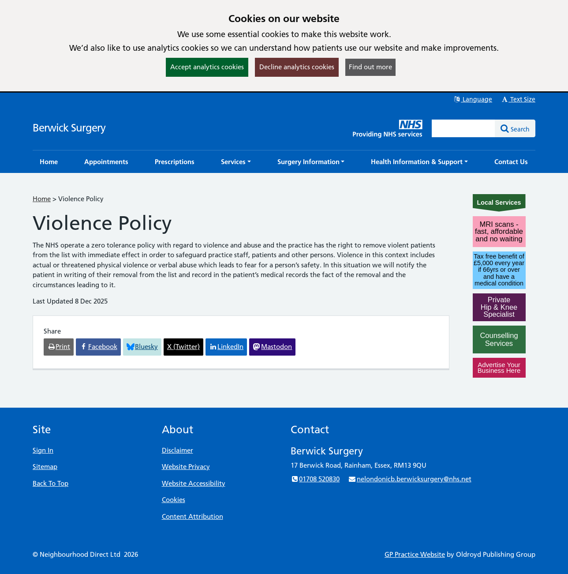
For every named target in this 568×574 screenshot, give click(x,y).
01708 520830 (315, 479)
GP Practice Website (415, 554)
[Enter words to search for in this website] (463, 128)
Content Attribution (192, 516)
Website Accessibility (193, 483)
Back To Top (50, 483)
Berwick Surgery (69, 127)
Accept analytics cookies (207, 67)
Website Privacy (186, 466)
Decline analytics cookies (296, 67)
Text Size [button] (518, 99)
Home (42, 199)
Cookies (173, 499)
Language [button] (472, 99)
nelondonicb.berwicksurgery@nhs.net (409, 479)
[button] (236, 161)
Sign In (43, 450)
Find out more (370, 67)
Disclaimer (177, 450)
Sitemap (45, 466)
